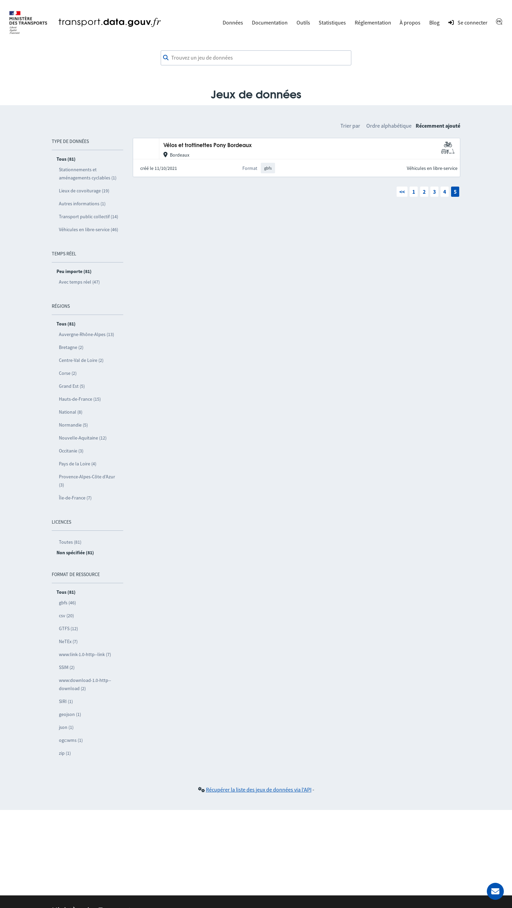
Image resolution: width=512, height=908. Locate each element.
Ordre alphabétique (389, 125)
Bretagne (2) (71, 347)
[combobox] (256, 57)
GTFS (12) (68, 628)
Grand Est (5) (72, 386)
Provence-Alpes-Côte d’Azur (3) (87, 481)
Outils (303, 22)
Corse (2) (68, 373)
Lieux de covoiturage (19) (84, 191)
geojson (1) (70, 714)
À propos (410, 22)
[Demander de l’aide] (495, 891)
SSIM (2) (67, 667)
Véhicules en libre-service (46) (88, 229)
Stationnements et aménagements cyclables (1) (87, 173)
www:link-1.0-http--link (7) (85, 654)
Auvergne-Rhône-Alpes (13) (86, 334)
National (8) (70, 412)
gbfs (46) (67, 603)
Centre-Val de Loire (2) (81, 360)
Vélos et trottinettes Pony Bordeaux (207, 145)
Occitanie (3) (71, 451)
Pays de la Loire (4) (77, 464)
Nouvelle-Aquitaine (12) (83, 438)
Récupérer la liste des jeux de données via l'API (258, 789)
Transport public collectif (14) (88, 216)
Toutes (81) (70, 542)
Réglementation (373, 22)
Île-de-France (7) (75, 498)
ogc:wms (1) (71, 740)
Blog (434, 22)
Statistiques (332, 22)
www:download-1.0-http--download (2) (85, 684)
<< (402, 191)
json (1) (66, 727)
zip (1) (65, 753)
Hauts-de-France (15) (80, 399)
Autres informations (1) (82, 204)
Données (233, 22)
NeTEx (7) (68, 641)
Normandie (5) (73, 425)
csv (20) (66, 615)
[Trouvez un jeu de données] (256, 57)
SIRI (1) (66, 701)
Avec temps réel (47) (79, 282)
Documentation (270, 22)
